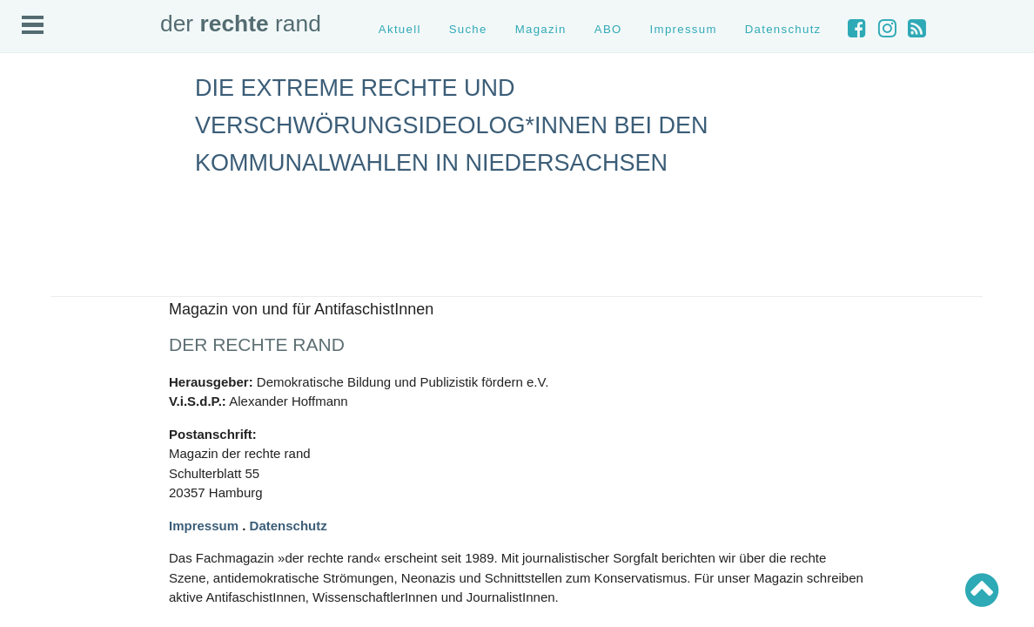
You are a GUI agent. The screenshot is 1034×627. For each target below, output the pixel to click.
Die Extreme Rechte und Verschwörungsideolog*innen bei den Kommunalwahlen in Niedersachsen (451, 125)
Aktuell (400, 29)
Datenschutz (783, 29)
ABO (608, 29)
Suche (468, 29)
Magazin (541, 29)
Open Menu (32, 25)
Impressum (683, 29)
